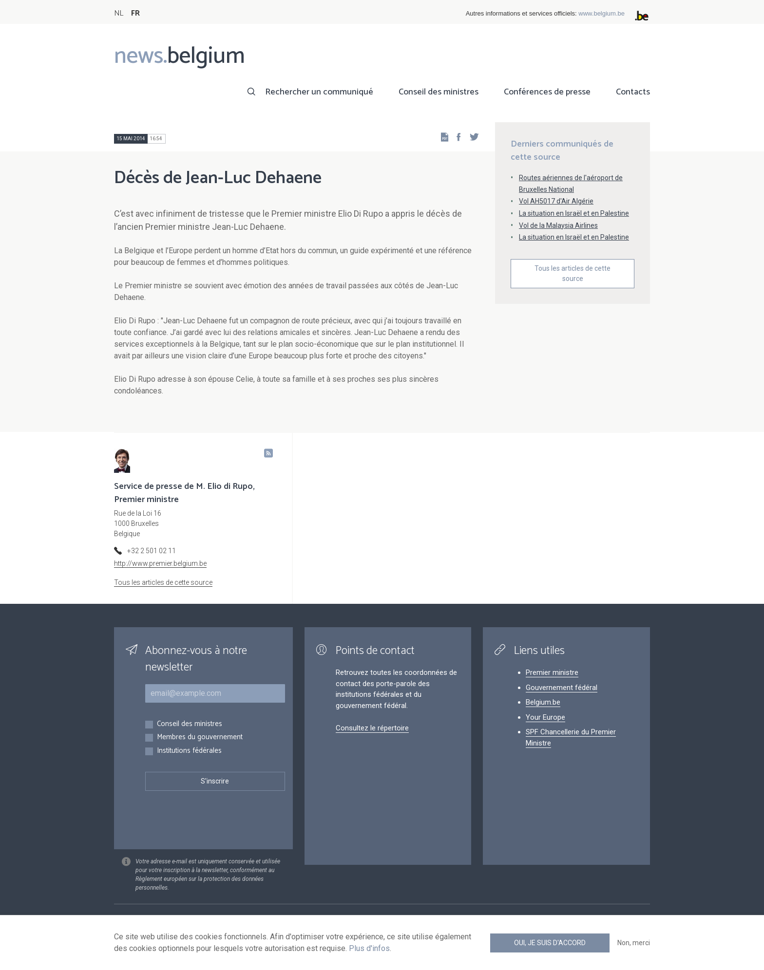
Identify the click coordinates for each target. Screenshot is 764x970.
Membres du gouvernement (200, 737)
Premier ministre (552, 672)
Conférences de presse (547, 92)
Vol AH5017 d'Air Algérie (556, 201)
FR (135, 13)
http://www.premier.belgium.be (160, 563)
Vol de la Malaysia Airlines (558, 225)
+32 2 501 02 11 (151, 551)
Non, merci (633, 943)
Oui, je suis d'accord (550, 943)
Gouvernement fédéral (561, 687)
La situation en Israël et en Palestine (574, 213)
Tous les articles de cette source (573, 273)
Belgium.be (543, 702)
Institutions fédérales (189, 751)
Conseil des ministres (438, 92)
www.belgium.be (601, 13)
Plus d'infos (369, 948)
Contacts (633, 92)
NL (118, 13)
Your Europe (545, 717)
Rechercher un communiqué (319, 92)
